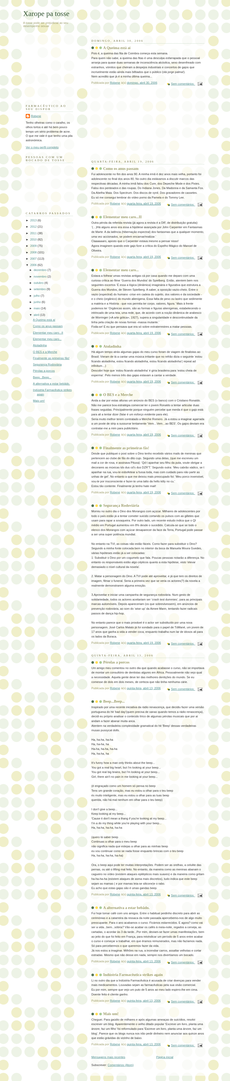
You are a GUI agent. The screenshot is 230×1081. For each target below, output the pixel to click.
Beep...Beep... (114, 701)
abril (37, 314)
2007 (34, 258)
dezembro (40, 269)
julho (37, 295)
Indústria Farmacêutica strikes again (133, 975)
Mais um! (111, 1014)
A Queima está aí (116, 48)
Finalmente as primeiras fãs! (126, 448)
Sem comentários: (183, 83)
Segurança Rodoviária (121, 505)
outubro (39, 282)
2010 (34, 239)
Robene (36, 116)
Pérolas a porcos (116, 662)
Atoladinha (112, 346)
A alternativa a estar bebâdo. (126, 908)
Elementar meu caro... (121, 270)
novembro (40, 276)
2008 (34, 252)
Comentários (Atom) (121, 1065)
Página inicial (164, 1057)
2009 (34, 245)
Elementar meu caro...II (122, 217)
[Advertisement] (130, 127)
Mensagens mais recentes (108, 1057)
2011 (34, 233)
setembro (40, 289)
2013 (34, 220)
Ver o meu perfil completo (42, 147)
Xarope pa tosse (46, 13)
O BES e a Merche (118, 395)
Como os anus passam (120, 168)
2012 (34, 226)
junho (37, 302)
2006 (34, 265)
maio (37, 308)
